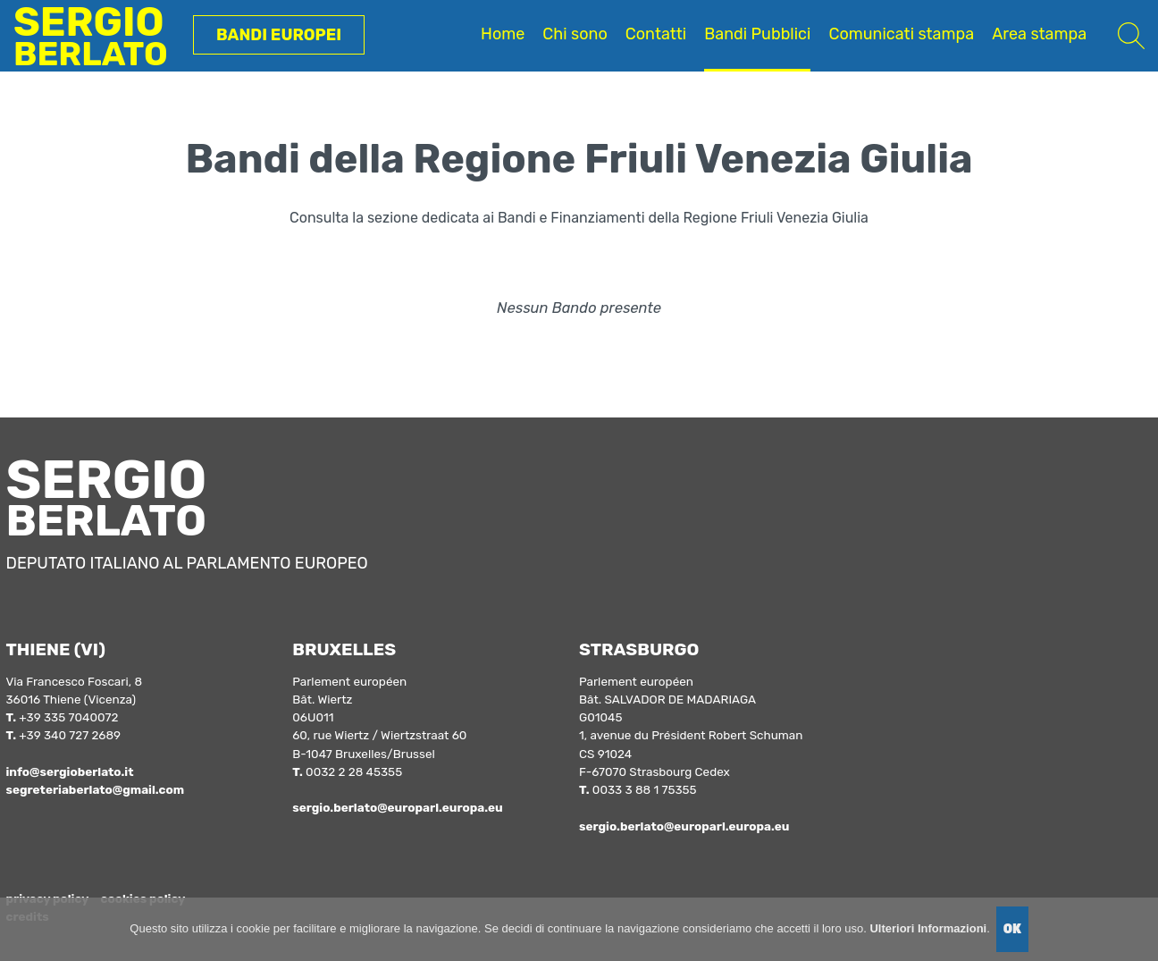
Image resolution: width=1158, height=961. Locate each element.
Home (502, 34)
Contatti (655, 34)
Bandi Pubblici (757, 34)
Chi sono (574, 34)
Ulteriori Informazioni (927, 928)
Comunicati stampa (901, 34)
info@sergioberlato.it (69, 771)
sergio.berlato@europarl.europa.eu (397, 807)
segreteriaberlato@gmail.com (94, 789)
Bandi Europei (278, 35)
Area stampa (1039, 34)
